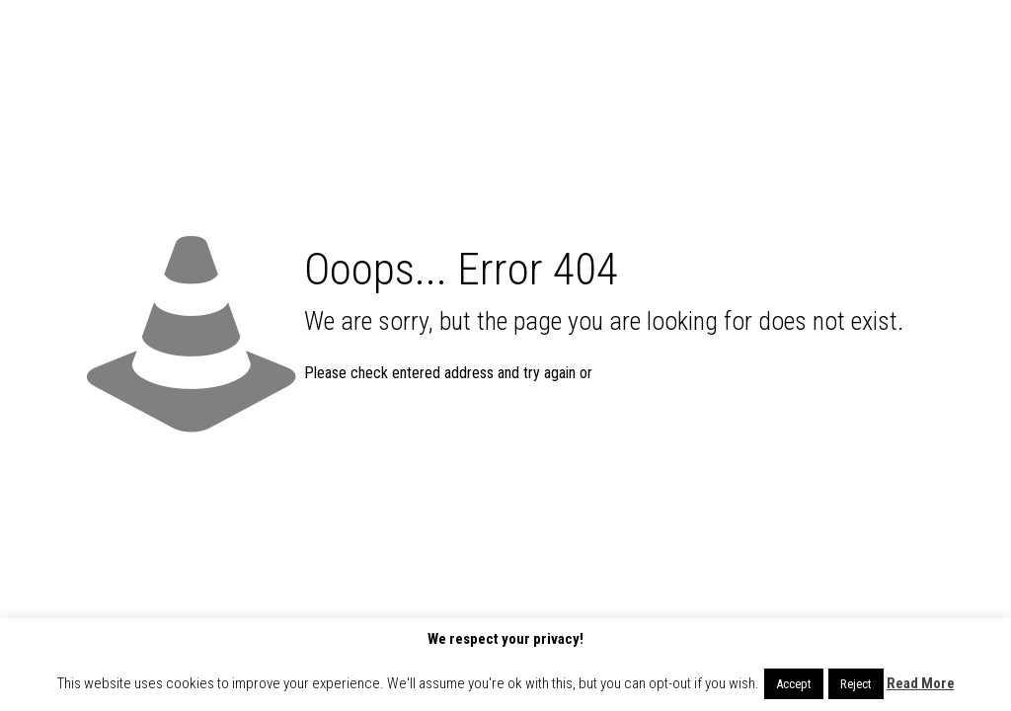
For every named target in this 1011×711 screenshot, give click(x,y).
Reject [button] (856, 683)
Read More (921, 683)
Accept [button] (794, 683)
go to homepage (678, 373)
